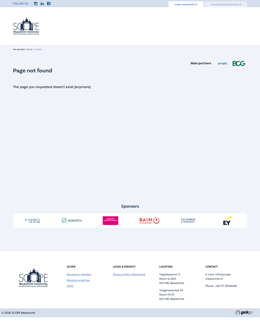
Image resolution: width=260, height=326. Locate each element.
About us (109, 26)
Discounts (219, 26)
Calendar (169, 26)
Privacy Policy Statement (129, 274)
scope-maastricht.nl (186, 4)
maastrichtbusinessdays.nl (226, 4)
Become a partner (78, 280)
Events (88, 26)
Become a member (79, 274)
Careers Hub (194, 26)
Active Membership (139, 26)
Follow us (20, 3)
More (238, 26)
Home (71, 26)
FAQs (70, 286)
